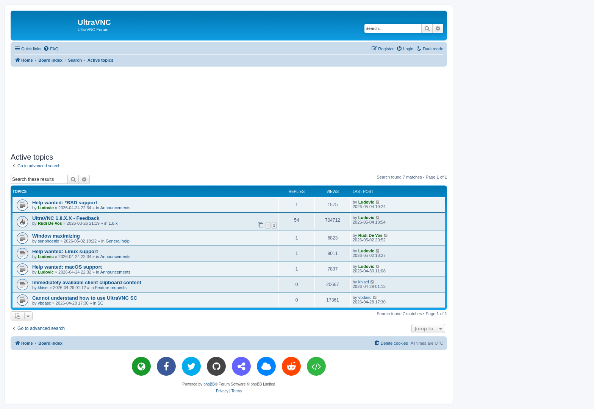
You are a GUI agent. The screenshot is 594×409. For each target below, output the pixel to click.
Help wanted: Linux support (65, 251)
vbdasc (44, 303)
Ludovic (46, 207)
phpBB (209, 384)
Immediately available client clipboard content (86, 282)
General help (118, 241)
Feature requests (111, 287)
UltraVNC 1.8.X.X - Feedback (65, 218)
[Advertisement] (228, 108)
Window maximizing (56, 236)
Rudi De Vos (50, 223)
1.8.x (113, 223)
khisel (43, 287)
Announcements (115, 207)
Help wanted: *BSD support (64, 202)
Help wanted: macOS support (67, 267)
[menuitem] (50, 48)
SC (100, 303)
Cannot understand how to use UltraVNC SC (84, 298)
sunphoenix (48, 241)
